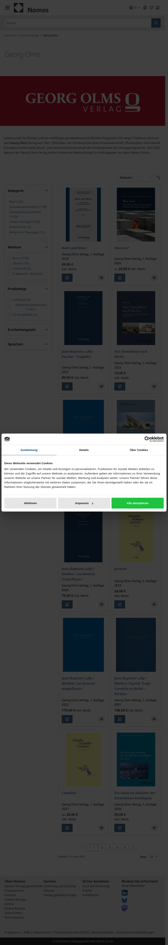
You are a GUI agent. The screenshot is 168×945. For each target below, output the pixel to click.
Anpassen (84, 503)
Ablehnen (30, 503)
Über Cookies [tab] (139, 449)
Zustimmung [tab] (29, 449)
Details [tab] (84, 449)
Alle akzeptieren (138, 503)
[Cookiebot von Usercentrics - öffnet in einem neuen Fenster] (147, 439)
